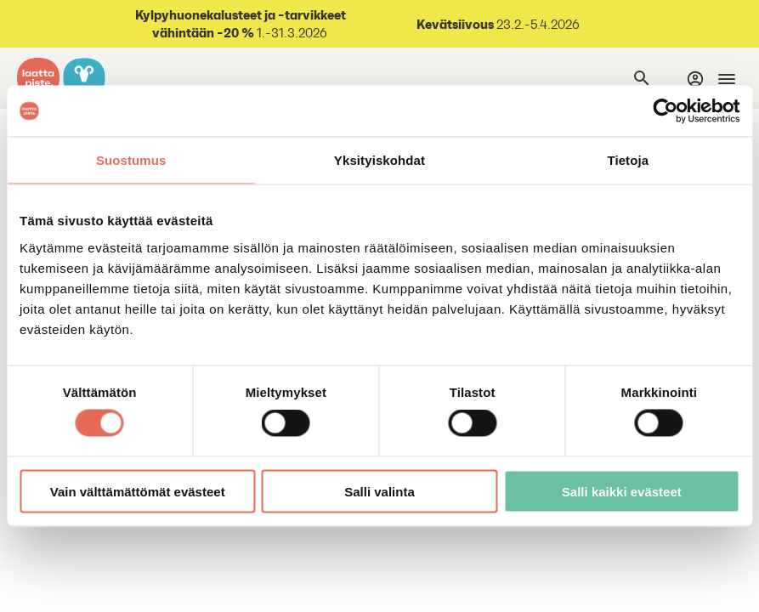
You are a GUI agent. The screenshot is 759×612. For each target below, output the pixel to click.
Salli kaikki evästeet (622, 491)
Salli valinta (379, 491)
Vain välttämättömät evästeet (137, 491)
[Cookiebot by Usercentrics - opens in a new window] (665, 111)
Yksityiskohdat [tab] (379, 160)
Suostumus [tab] (131, 160)
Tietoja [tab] (628, 160)
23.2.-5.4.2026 (537, 24)
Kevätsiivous (455, 23)
